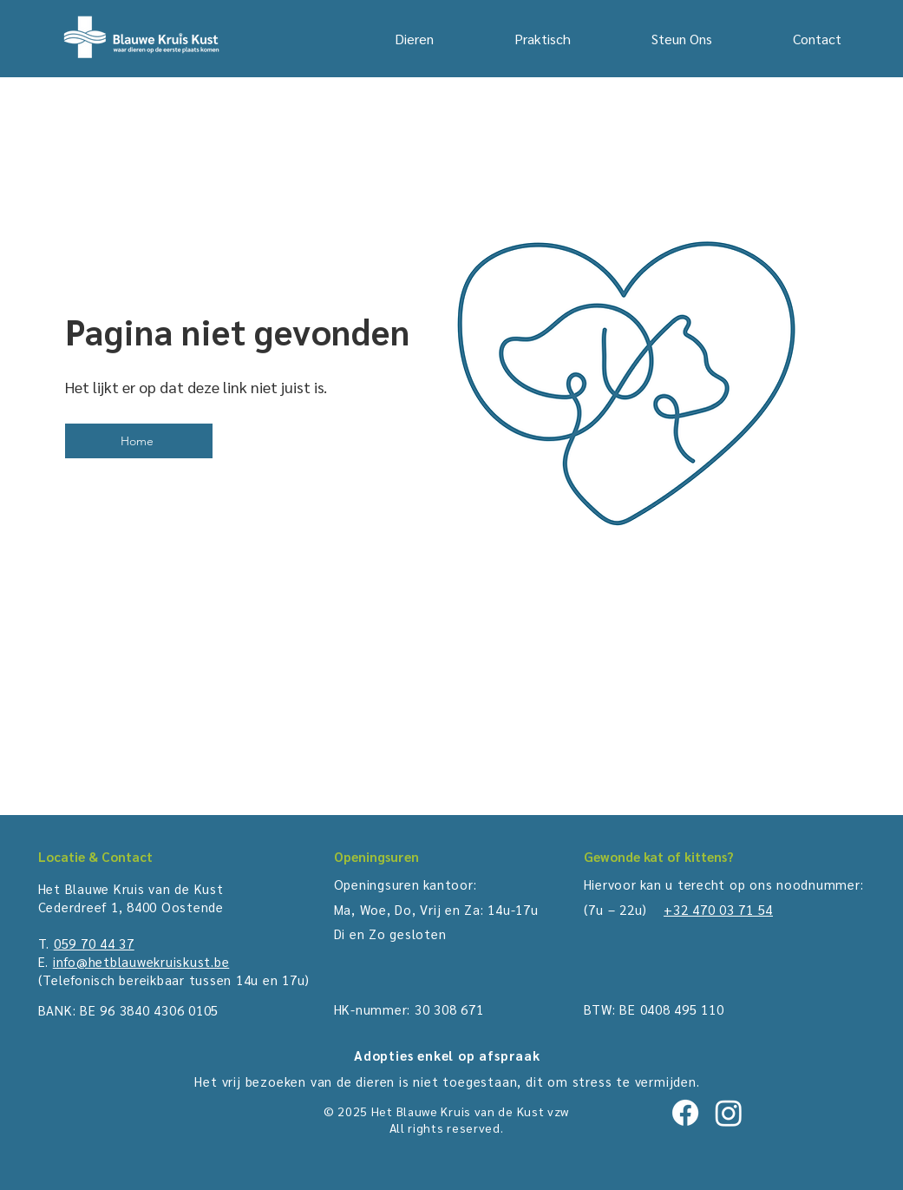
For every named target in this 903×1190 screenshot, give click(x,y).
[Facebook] (685, 1112)
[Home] (139, 441)
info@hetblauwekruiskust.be (141, 961)
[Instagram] (728, 1112)
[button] (515, 39)
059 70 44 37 (94, 943)
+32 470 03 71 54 (718, 909)
